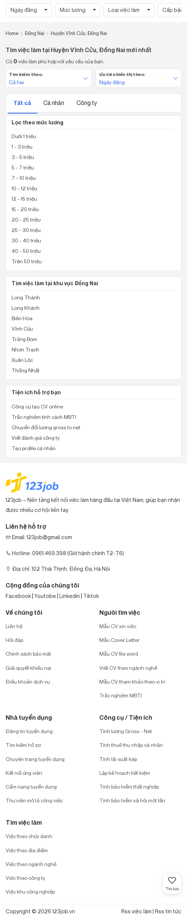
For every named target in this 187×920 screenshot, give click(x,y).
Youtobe (45, 596)
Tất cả (22, 103)
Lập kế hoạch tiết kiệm (124, 773)
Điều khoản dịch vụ (28, 681)
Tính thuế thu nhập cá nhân (131, 745)
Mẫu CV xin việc (117, 626)
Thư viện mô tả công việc (34, 800)
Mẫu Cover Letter (119, 640)
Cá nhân (54, 102)
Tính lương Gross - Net (125, 731)
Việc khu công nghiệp (30, 891)
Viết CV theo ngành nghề (128, 668)
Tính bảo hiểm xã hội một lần (132, 800)
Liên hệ (14, 626)
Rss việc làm (136, 911)
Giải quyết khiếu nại (28, 668)
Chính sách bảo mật (28, 654)
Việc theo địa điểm (27, 850)
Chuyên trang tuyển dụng (35, 759)
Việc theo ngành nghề (31, 864)
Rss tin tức (168, 911)
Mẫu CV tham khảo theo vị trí (132, 681)
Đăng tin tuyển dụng (29, 731)
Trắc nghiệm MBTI (120, 695)
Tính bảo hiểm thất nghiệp (129, 786)
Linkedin (69, 596)
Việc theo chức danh (29, 836)
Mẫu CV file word (118, 654)
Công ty (87, 102)
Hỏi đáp (14, 640)
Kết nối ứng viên (24, 773)
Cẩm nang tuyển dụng (31, 786)
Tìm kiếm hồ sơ (23, 745)
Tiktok (91, 596)
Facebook (18, 596)
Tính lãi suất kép (118, 759)
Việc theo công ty (25, 878)
